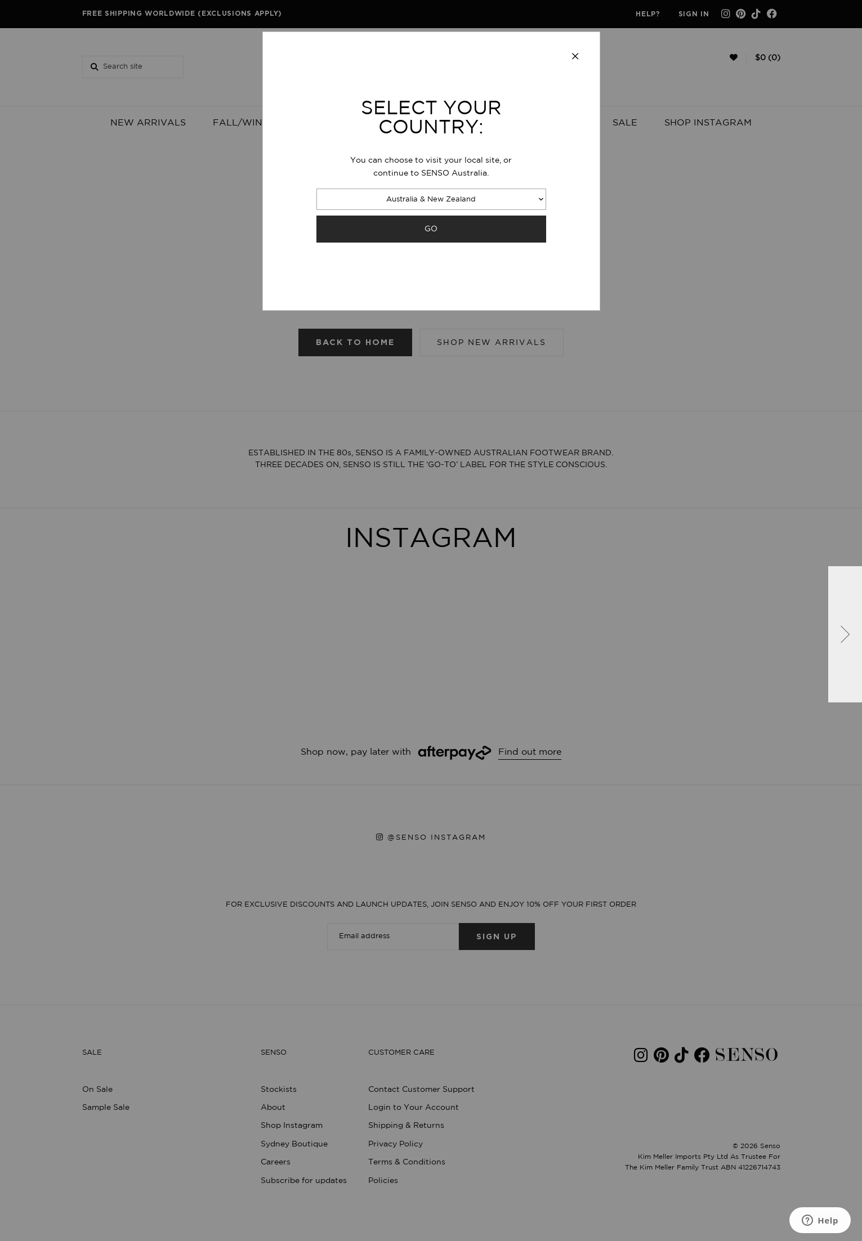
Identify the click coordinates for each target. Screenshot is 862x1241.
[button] (845, 634)
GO (431, 228)
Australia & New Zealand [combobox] (431, 199)
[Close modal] (575, 57)
